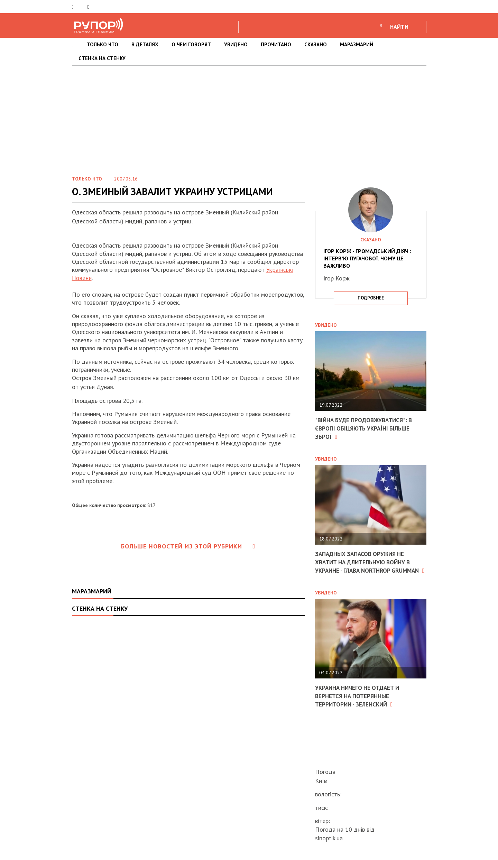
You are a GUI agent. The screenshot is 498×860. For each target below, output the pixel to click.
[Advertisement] (249, 117)
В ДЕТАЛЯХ (144, 44)
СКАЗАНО (315, 44)
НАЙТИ (399, 26)
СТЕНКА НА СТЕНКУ (102, 58)
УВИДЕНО (236, 44)
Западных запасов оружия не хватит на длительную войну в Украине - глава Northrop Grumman (366, 565)
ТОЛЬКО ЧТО (102, 44)
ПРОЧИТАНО (276, 44)
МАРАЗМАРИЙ (356, 44)
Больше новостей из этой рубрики (188, 546)
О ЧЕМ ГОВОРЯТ (191, 44)
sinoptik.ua (329, 838)
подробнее (371, 298)
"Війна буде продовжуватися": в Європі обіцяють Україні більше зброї (366, 428)
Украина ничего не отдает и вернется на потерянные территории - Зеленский (360, 703)
